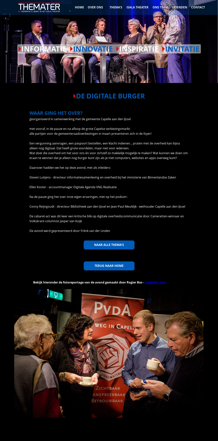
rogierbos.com (155, 282)
